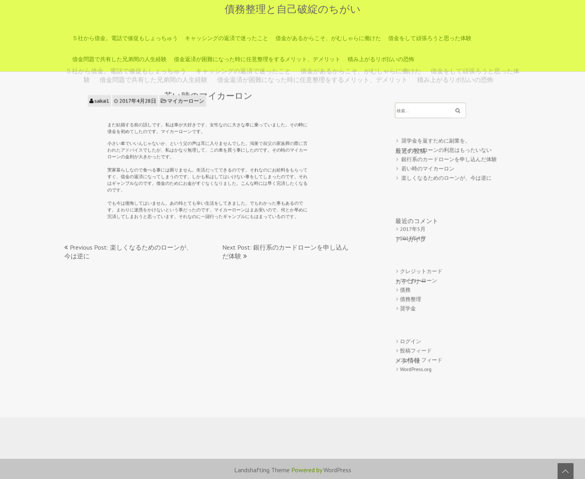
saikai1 (112, 106)
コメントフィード (424, 347)
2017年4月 (416, 238)
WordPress (337, 470)
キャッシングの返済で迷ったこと (226, 38)
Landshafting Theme (262, 470)
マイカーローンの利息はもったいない (446, 159)
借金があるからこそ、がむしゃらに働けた (328, 38)
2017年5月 (416, 230)
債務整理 (414, 293)
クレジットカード (424, 268)
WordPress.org (419, 356)
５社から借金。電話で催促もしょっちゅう (125, 38)
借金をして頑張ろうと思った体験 (429, 38)
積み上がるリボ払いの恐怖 (381, 59)
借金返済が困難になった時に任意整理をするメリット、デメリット (257, 59)
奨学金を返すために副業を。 (437, 151)
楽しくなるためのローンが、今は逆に (446, 184)
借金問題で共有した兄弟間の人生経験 (119, 59)
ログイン (414, 331)
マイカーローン (188, 106)
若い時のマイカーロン (430, 176)
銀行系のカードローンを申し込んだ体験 (449, 167)
